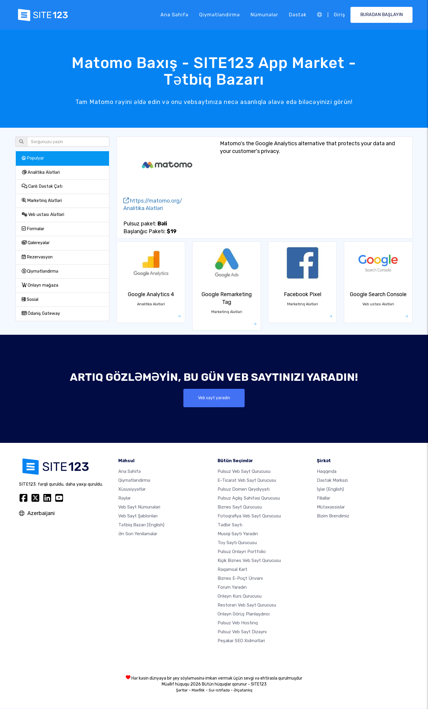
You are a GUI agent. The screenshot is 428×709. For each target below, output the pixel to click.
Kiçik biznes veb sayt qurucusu (249, 561)
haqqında (326, 472)
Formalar (33, 228)
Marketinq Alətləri (42, 200)
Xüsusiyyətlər (132, 490)
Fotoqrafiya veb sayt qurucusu (249, 516)
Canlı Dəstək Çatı (42, 186)
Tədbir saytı (230, 525)
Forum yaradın (232, 588)
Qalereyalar (36, 242)
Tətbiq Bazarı (141, 525)
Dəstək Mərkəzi (332, 481)
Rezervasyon (37, 257)
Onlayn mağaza (40, 285)
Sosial (30, 299)
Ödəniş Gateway (41, 313)
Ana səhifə (174, 15)
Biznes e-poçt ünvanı (240, 579)
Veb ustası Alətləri (43, 214)
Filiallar (323, 499)
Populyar (33, 158)
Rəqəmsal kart (232, 570)
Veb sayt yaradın (214, 398)
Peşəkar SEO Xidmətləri (241, 641)
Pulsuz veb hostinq (238, 623)
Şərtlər (182, 691)
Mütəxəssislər (331, 508)
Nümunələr (264, 15)
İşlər (330, 490)
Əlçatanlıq (243, 691)
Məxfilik (198, 691)
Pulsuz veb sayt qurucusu (244, 472)
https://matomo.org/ (152, 201)
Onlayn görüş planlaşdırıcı (244, 615)
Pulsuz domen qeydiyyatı (244, 490)
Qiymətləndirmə (219, 15)
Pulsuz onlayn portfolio (242, 552)
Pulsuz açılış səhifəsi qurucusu (249, 499)
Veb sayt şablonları (138, 516)
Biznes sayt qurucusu (240, 508)
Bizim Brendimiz (333, 516)
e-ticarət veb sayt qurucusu (247, 481)
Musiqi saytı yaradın (238, 534)
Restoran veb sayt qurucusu (247, 606)
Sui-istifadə (219, 691)
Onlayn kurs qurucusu (240, 597)
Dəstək (297, 15)
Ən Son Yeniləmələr (137, 534)
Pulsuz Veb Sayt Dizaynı (242, 632)
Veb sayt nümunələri (139, 508)
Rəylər (124, 499)
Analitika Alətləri (41, 172)
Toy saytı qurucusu (237, 543)
